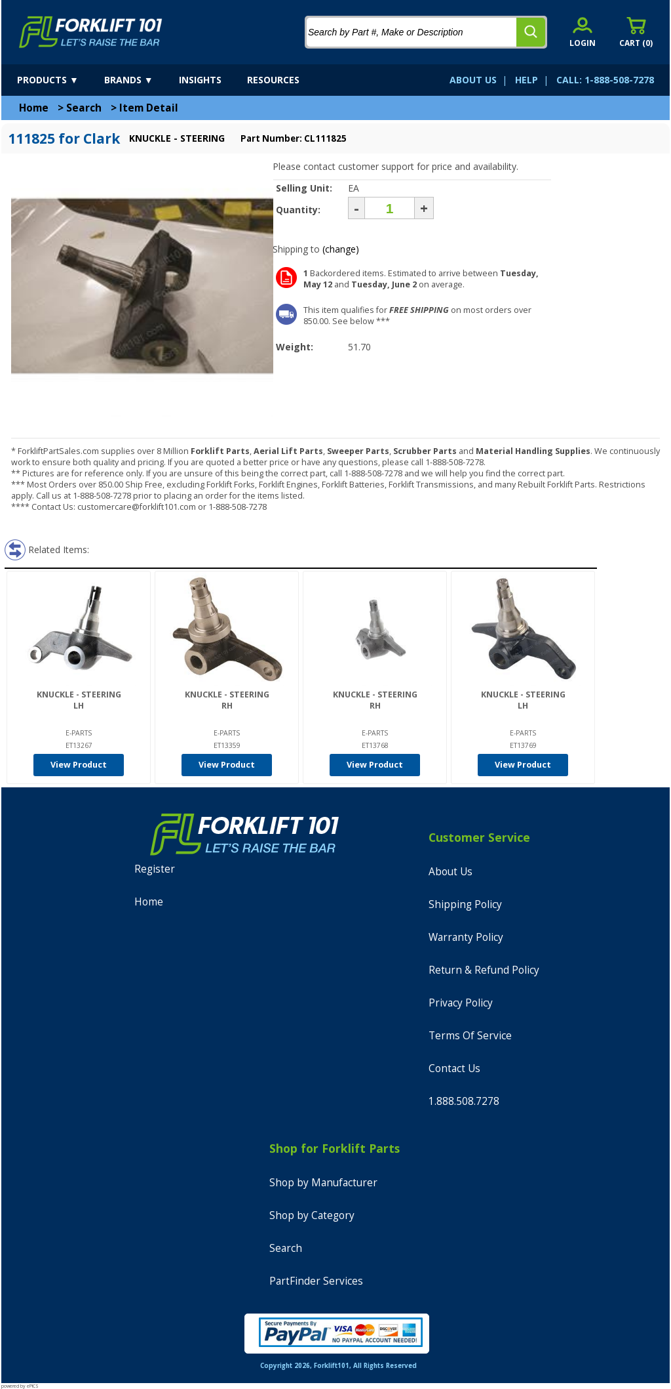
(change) (340, 249)
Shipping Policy (465, 904)
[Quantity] (389, 208)
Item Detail (148, 108)
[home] (90, 32)
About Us (450, 872)
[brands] (140, 80)
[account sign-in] (582, 32)
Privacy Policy (461, 1003)
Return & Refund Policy (484, 970)
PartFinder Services (316, 1281)
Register (154, 869)
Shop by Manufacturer (323, 1183)
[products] (59, 80)
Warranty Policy (466, 937)
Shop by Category (312, 1215)
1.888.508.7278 (464, 1101)
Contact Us (454, 1068)
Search (84, 108)
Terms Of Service (470, 1036)
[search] (530, 32)
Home (33, 108)
